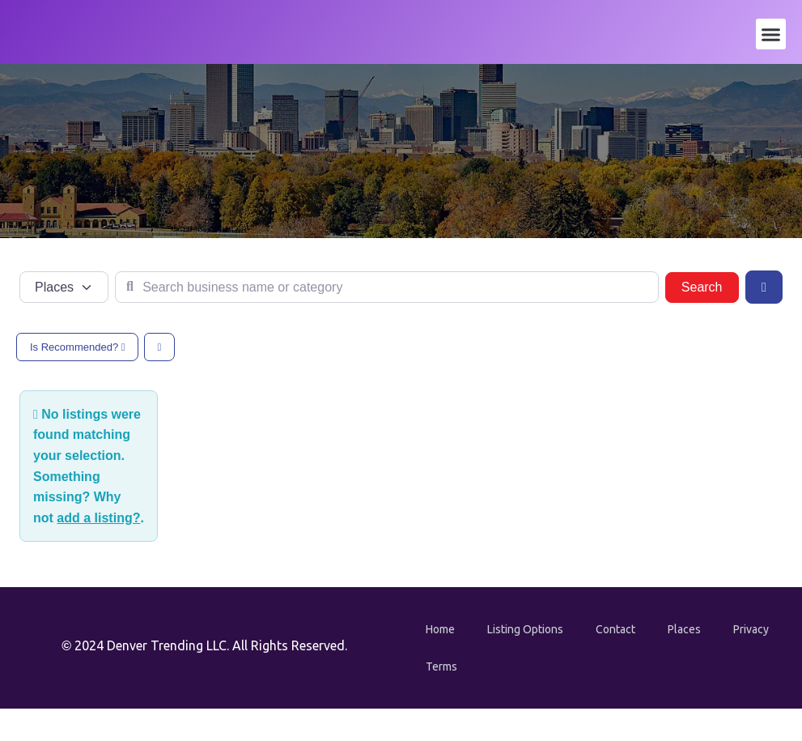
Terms (441, 666)
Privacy (751, 629)
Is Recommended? (77, 347)
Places (684, 629)
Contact (615, 629)
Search (710, 285)
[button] (771, 34)
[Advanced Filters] (764, 286)
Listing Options (525, 629)
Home (440, 629)
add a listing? (98, 518)
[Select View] (160, 347)
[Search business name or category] (387, 287)
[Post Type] (63, 287)
